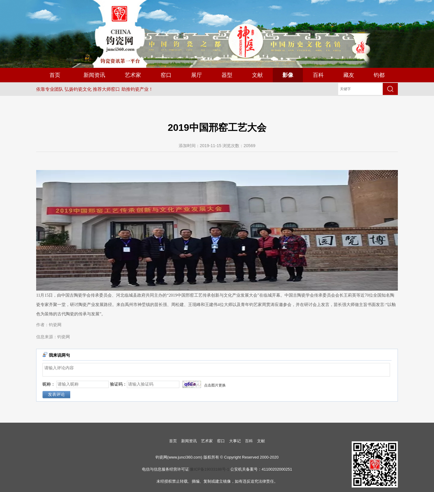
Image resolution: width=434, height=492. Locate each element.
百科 (318, 75)
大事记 (235, 441)
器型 (227, 75)
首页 (54, 75)
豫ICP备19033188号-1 (209, 469)
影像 (287, 75)
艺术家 (133, 75)
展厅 (196, 75)
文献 (257, 75)
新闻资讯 (94, 75)
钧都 (379, 75)
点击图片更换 (215, 385)
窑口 (166, 75)
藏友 (348, 75)
